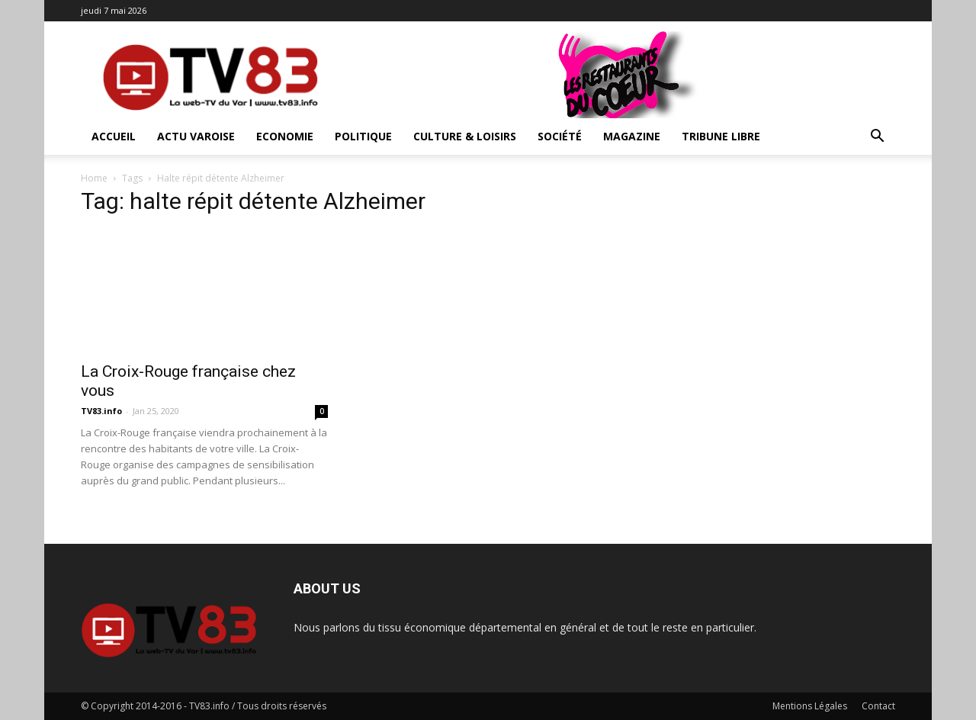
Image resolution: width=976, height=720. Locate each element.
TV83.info (101, 410)
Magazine (631, 136)
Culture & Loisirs (464, 136)
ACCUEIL (114, 136)
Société (560, 136)
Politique (363, 136)
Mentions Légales (809, 705)
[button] (877, 137)
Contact (878, 705)
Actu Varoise (196, 136)
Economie (284, 136)
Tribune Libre (721, 136)
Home (94, 178)
